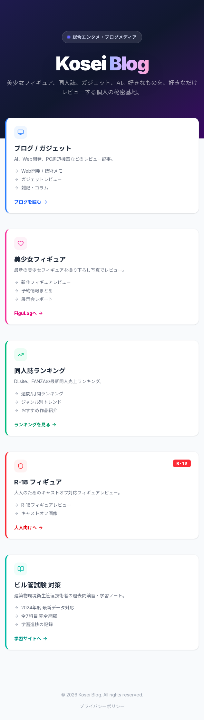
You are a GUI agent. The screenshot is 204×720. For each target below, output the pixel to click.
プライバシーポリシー (102, 706)
